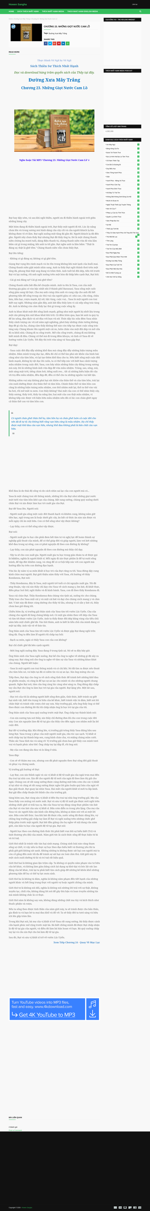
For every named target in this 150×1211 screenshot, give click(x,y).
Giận (122, 177)
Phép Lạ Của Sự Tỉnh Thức (122, 213)
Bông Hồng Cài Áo (122, 149)
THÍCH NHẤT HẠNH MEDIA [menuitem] (53, 11)
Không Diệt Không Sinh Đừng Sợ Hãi (122, 197)
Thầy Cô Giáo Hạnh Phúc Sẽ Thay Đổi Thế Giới (122, 233)
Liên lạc (134, 4)
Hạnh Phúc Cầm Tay (122, 185)
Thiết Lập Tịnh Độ (122, 229)
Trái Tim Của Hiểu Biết (122, 249)
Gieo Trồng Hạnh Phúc (122, 173)
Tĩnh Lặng (122, 241)
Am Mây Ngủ (122, 145)
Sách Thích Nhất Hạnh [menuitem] (28, 11)
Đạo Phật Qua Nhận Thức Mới (122, 257)
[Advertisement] (54, 460)
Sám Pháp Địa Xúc (122, 221)
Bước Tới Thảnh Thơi (122, 153)
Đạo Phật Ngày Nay (122, 253)
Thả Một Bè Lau (121, 237)
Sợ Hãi (122, 225)
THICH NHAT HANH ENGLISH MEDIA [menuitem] (82, 11)
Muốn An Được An (122, 201)
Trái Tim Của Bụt (122, 245)
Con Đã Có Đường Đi (122, 165)
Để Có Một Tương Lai (122, 273)
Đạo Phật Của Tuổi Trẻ (122, 265)
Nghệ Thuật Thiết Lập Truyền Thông (122, 205)
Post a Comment (15, 1130)
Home (11, 19)
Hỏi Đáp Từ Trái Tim (122, 193)
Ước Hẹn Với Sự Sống (122, 277)
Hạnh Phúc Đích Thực (122, 189)
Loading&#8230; (54, 1067)
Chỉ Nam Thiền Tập (122, 161)
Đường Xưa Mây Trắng (22, 19)
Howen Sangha (18, 4)
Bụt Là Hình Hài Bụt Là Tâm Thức (122, 157)
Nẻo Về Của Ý (122, 209)
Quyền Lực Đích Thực (122, 217)
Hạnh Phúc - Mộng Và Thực (122, 181)
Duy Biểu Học (122, 169)
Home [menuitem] (11, 11)
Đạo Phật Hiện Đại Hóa (122, 269)
